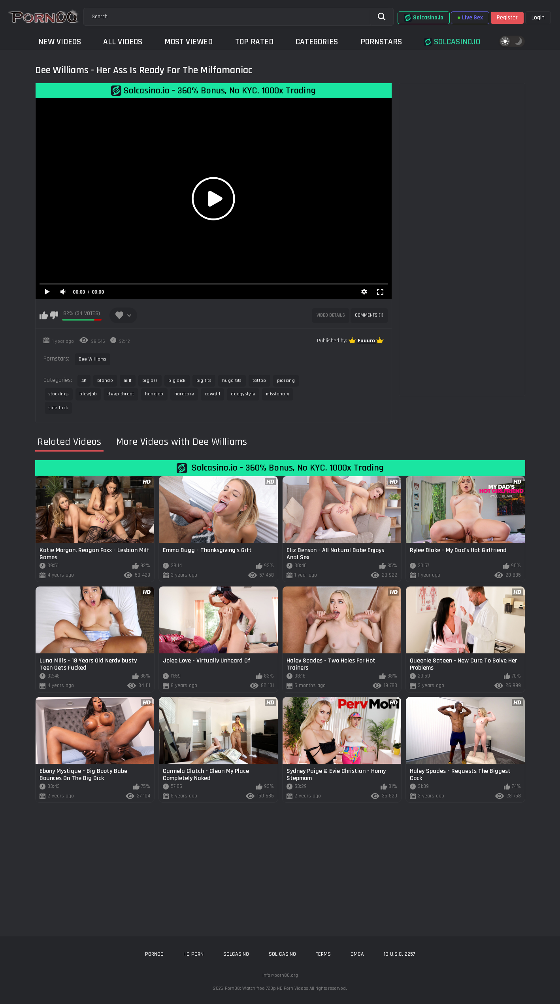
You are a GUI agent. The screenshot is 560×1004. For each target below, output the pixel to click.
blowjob (88, 394)
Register (507, 17)
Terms (323, 954)
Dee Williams (93, 359)
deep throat (120, 394)
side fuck (58, 408)
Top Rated (254, 41)
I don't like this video (54, 315)
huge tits (232, 380)
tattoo (259, 380)
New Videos (59, 41)
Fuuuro (367, 340)
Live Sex (470, 17)
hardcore (184, 394)
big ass (150, 380)
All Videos (122, 41)
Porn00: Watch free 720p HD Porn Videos (266, 988)
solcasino (236, 954)
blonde (105, 380)
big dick (176, 380)
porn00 (154, 954)
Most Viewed (188, 41)
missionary (277, 394)
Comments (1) (369, 315)
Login (538, 17)
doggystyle (243, 394)
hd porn (193, 954)
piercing (286, 380)
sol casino (282, 954)
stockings (59, 394)
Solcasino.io (423, 18)
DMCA (357, 954)
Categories (317, 41)
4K (84, 380)
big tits (203, 380)
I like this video (44, 315)
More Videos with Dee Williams (181, 442)
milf (128, 380)
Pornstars (381, 41)
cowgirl (212, 394)
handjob (154, 394)
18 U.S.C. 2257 (399, 954)
